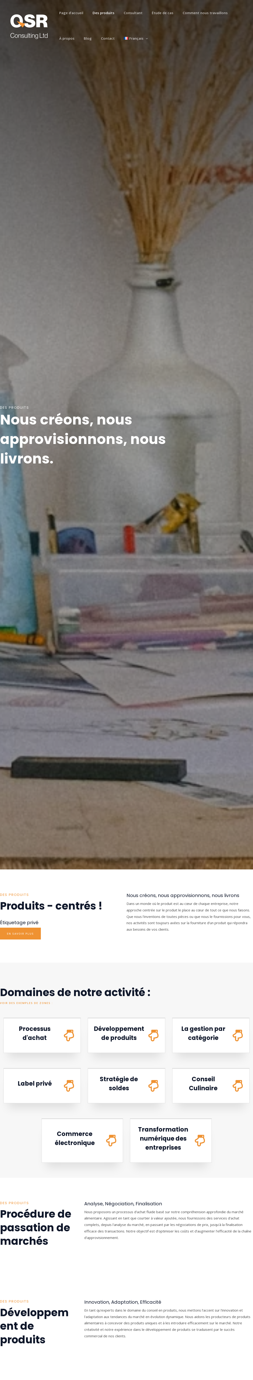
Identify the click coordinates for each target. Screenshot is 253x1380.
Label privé (34, 1083)
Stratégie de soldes (119, 1083)
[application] (115, 38)
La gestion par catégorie (203, 1033)
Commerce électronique (74, 1138)
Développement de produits (122, 1033)
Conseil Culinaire (203, 1083)
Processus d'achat (34, 1033)
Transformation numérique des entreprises (165, 1138)
